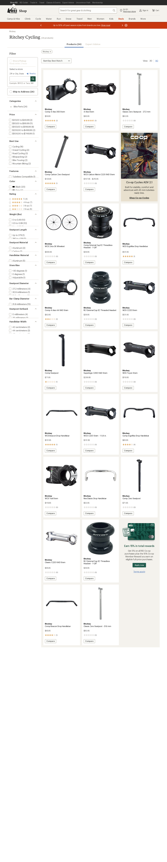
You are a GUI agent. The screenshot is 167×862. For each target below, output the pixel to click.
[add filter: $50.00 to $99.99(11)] (18, 123)
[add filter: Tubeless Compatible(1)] (20, 176)
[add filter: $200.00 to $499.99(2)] (20, 130)
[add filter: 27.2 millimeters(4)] (17, 321)
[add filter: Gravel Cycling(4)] (17, 150)
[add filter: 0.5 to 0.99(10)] (15, 235)
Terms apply (139, 571)
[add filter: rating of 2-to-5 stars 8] (20, 216)
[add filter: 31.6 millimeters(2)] (17, 328)
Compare (50, 127)
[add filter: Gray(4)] (14, 193)
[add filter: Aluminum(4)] (15, 268)
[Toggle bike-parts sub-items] (11, 106)
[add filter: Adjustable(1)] (15, 305)
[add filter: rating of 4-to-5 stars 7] (20, 209)
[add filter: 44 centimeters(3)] (17, 374)
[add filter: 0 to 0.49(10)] (14, 232)
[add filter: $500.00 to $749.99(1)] (20, 133)
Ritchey (12, 31)
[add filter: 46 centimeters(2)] (17, 377)
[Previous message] (41, 25)
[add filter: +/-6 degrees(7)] (16, 308)
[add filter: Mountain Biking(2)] (18, 163)
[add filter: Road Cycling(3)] (16, 153)
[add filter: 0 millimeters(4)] (16, 354)
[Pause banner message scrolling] (126, 25)
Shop (23, 11)
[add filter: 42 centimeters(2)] (17, 370)
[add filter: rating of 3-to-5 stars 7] (20, 212)
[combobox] (88, 10)
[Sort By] (56, 60)
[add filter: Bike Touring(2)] (16, 160)
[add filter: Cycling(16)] (13, 146)
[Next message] (122, 25)
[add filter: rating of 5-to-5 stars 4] (20, 206)
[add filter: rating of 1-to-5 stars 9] (20, 219)
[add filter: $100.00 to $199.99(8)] (19, 126)
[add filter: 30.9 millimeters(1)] (17, 324)
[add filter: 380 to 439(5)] (15, 255)
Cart (155, 10)
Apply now (139, 565)
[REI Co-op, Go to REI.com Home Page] (12, 10)
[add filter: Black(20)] (14, 189)
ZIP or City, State (17, 74)
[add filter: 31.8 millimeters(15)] (17, 341)
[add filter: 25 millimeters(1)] (17, 357)
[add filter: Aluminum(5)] (15, 285)
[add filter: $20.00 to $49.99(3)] (18, 120)
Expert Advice (93, 44)
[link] (61, 89)
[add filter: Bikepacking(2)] (16, 156)
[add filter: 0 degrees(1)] (15, 301)
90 (156, 60)
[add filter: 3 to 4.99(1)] (14, 239)
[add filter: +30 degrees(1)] (16, 298)
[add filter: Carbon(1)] (14, 272)
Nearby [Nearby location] (31, 73)
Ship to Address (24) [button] (22, 91)
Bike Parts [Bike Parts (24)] (18, 106)
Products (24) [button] (74, 44)
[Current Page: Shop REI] (14, 2)
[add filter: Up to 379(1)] (15, 252)
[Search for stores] (33, 79)
